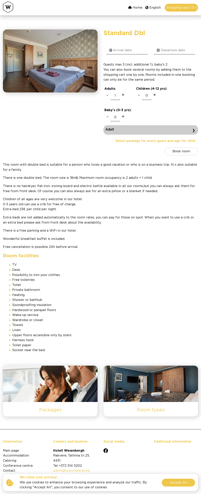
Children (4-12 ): (151, 88)
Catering (9, 460)
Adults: (110, 88)
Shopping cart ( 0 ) (181, 7)
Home (135, 7)
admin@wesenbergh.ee (71, 470)
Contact (9, 470)
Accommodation (16, 455)
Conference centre (18, 465)
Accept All (178, 482)
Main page (11, 450)
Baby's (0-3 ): (117, 110)
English (153, 7)
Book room (181, 151)
